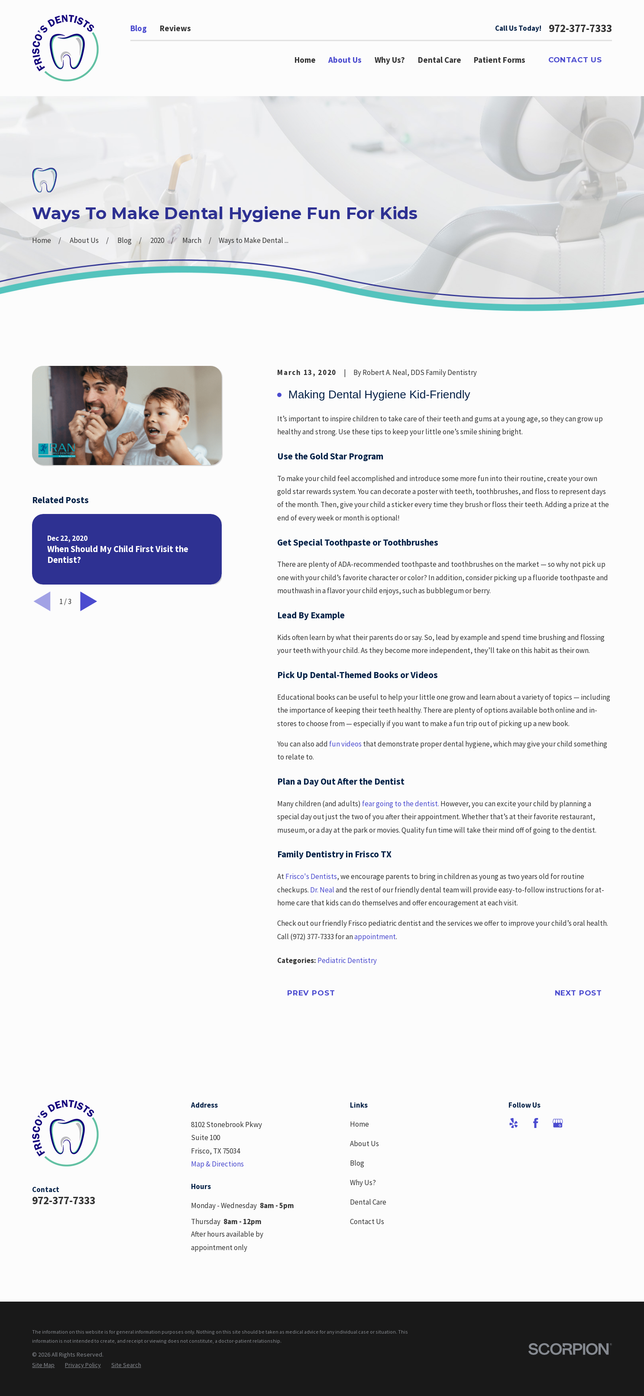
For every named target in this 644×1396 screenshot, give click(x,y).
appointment (375, 936)
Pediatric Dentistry (347, 960)
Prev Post (311, 993)
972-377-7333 (580, 28)
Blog (138, 28)
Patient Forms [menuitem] (499, 60)
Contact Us (575, 59)
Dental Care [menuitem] (439, 60)
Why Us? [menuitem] (390, 60)
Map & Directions (217, 1164)
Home (359, 1124)
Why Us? (363, 1182)
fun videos (346, 744)
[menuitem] (43, 1365)
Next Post (578, 993)
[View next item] (89, 601)
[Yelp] (513, 1123)
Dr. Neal (322, 890)
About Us (364, 1143)
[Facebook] (536, 1123)
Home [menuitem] (305, 60)
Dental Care (368, 1202)
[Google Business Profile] (558, 1123)
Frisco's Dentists (311, 876)
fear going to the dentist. (400, 803)
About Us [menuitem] (345, 60)
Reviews (175, 28)
